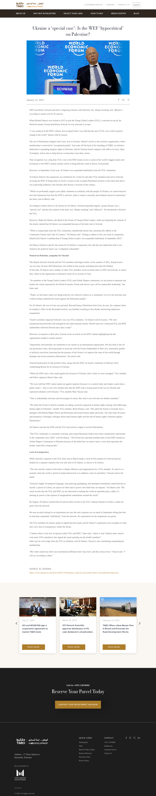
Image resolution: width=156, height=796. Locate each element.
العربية (136, 4)
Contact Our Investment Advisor (78, 705)
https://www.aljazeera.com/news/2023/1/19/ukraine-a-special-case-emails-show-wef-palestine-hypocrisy (74, 573)
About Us (21, 13)
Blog (136, 13)
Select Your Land (73, 13)
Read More (33, 647)
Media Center (118, 13)
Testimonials (83, 742)
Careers (110, 5)
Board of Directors (85, 753)
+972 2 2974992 (82, 685)
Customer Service (93, 5)
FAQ (80, 746)
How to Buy (97, 13)
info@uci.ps (108, 746)
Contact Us (123, 5)
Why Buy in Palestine (44, 13)
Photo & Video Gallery (87, 750)
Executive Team (84, 757)
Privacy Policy (84, 760)
